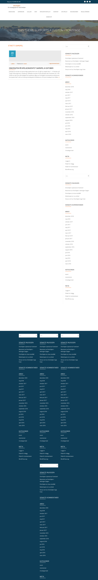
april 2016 (68, 123)
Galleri (28, 10)
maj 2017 (67, 89)
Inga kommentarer (53, 68)
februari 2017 (69, 98)
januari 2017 (68, 101)
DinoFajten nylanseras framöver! (74, 50)
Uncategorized (69, 142)
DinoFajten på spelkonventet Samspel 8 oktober (31, 73)
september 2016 (69, 109)
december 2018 (69, 78)
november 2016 (69, 103)
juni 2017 (67, 87)
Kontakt (50, 10)
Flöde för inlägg (69, 155)
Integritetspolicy (41, 10)
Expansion (22, 10)
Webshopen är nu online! (72, 58)
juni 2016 (67, 117)
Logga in (67, 153)
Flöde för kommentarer (71, 158)
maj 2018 (67, 81)
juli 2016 (67, 115)
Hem (33, 10)
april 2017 (68, 92)
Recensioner (66, 10)
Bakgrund (14, 10)
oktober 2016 (69, 106)
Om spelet (58, 10)
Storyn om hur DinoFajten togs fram (75, 61)
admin (13, 68)
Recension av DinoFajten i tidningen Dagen (77, 53)
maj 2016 (67, 120)
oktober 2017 (69, 84)
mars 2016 (68, 126)
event (25, 68)
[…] (59, 82)
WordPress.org (69, 161)
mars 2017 (68, 95)
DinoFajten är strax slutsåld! (73, 55)
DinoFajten (17, 5)
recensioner (68, 139)
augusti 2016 (68, 112)
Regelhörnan (76, 10)
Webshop (84, 10)
